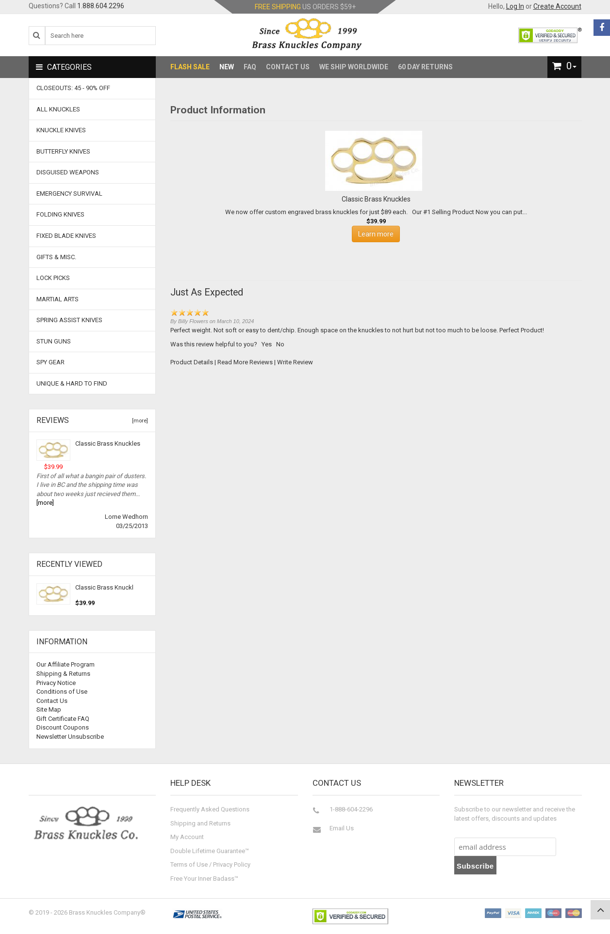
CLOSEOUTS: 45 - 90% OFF (73, 88)
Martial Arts (57, 299)
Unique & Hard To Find (71, 383)
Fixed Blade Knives (66, 235)
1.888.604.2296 (100, 6)
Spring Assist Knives (69, 320)
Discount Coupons (62, 727)
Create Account (557, 6)
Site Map (48, 709)
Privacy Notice (56, 682)
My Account (187, 837)
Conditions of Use (61, 691)
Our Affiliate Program (65, 664)
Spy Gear (50, 362)
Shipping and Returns (200, 823)
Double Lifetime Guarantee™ (209, 851)
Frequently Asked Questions (209, 809)
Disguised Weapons (67, 172)
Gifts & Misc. (56, 257)
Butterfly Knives (63, 151)
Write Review (295, 362)
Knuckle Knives (61, 130)
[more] (138, 421)
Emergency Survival (69, 193)
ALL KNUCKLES (58, 109)
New (226, 67)
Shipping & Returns (63, 673)
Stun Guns (53, 341)
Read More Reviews (245, 362)
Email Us (342, 828)
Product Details (191, 362)
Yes (267, 344)
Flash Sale (190, 67)
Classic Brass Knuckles (107, 443)
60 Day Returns (425, 67)
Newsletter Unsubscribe (70, 736)
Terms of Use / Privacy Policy (210, 864)
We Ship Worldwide (353, 67)
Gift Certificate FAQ (62, 718)
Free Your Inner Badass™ (204, 878)
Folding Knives (60, 214)
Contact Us (288, 67)
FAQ (250, 67)
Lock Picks (53, 277)
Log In (515, 6)
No (280, 344)
